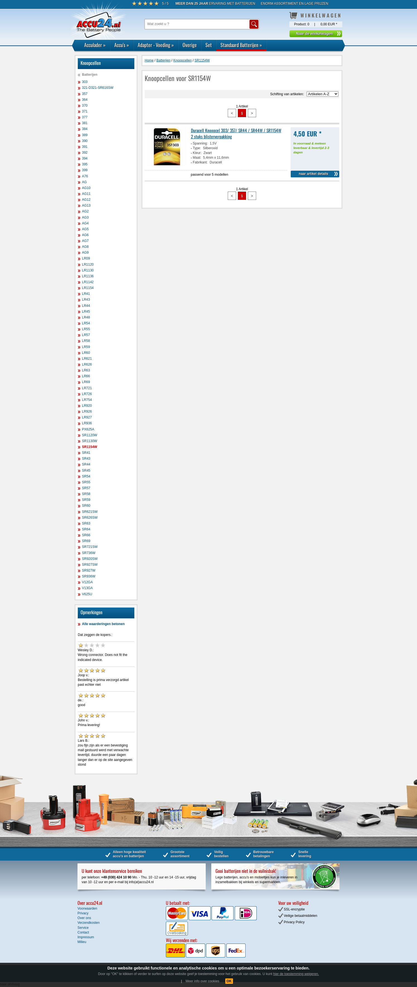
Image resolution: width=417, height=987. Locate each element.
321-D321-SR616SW (97, 88)
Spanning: (200, 143)
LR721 (87, 388)
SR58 (86, 494)
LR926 (87, 411)
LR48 (86, 317)
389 (85, 135)
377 (85, 117)
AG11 (86, 194)
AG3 (85, 217)
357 (85, 94)
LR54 (86, 323)
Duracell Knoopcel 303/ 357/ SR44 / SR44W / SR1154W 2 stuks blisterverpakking (236, 133)
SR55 (86, 482)
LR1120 (88, 264)
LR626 (87, 364)
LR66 (86, 376)
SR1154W (89, 447)
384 (85, 129)
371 (85, 111)
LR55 (86, 329)
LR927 (87, 417)
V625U (87, 594)
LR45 (86, 312)
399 (85, 170)
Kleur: (197, 153)
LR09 (86, 258)
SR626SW (90, 518)
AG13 (86, 205)
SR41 (86, 453)
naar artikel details (313, 174)
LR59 (86, 347)
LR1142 (88, 282)
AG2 (85, 211)
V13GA (87, 588)
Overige (190, 44)
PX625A (88, 429)
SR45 (86, 470)
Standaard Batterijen (241, 44)
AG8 (85, 247)
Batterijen (89, 75)
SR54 (86, 476)
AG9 (85, 252)
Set (208, 44)
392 (85, 153)
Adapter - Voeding (156, 44)
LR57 (86, 335)
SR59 (86, 500)
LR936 (87, 423)
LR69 (86, 382)
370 (85, 105)
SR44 (86, 464)
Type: (197, 148)
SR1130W (89, 441)
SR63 (86, 523)
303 (85, 82)
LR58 (86, 341)
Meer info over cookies (202, 981)
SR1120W (89, 435)
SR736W (88, 553)
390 (85, 141)
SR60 (86, 506)
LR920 (87, 406)
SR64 (86, 529)
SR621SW (90, 512)
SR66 (86, 535)
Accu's (121, 44)
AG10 (86, 188)
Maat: (197, 158)
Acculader (95, 44)
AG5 (85, 229)
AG (84, 182)
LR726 (87, 394)
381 (85, 123)
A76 (85, 176)
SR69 (86, 541)
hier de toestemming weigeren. (296, 974)
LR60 (86, 353)
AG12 (86, 200)
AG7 (85, 241)
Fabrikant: (200, 162)
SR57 (86, 488)
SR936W (88, 576)
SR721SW (90, 547)
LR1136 (88, 276)
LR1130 (88, 270)
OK (229, 981)
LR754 (87, 400)
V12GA (87, 582)
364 (85, 100)
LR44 (86, 306)
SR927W (88, 570)
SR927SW (90, 565)
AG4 (85, 223)
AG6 (85, 235)
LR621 (87, 359)
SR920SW (90, 559)
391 (85, 147)
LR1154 (88, 288)
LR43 (86, 300)
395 (85, 164)
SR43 (86, 459)
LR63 (86, 370)
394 (85, 158)
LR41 (86, 294)
